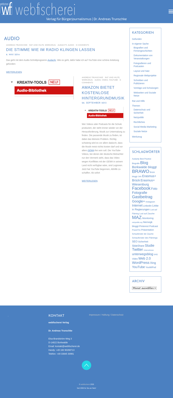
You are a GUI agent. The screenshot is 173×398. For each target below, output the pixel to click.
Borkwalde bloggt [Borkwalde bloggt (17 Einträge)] (144, 167)
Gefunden (137, 39)
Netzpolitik (139, 117)
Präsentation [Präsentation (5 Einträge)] (147, 230)
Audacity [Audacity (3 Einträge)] (135, 159)
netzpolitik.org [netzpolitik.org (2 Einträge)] (137, 222)
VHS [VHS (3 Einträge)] (156, 254)
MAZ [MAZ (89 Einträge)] (137, 217)
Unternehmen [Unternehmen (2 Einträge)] (149, 250)
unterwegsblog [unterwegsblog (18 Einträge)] (142, 254)
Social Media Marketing (145, 127)
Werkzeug (50, 45)
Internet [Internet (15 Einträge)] (137, 205)
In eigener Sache (140, 43)
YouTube (113, 80)
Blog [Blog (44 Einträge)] (144, 162)
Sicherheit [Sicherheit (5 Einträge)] (143, 241)
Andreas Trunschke (16, 45)
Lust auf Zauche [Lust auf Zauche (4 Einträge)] (146, 213)
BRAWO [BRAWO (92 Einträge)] (140, 171)
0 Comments (82, 45)
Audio (71, 45)
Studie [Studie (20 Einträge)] (149, 245)
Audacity (62, 45)
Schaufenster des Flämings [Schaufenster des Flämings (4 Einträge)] (144, 238)
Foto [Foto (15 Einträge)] (154, 188)
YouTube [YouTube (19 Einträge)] (138, 267)
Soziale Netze (140, 131)
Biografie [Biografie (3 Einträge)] (136, 163)
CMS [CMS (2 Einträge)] (140, 176)
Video (105, 80)
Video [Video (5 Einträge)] (135, 259)
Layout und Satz (141, 71)
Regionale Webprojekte (145, 75)
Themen (136, 105)
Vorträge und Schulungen (146, 88)
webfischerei (85, 384)
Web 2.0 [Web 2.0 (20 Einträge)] (144, 258)
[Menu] (171, 11)
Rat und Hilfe (36, 45)
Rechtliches (139, 122)
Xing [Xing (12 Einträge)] (153, 262)
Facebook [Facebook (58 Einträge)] (141, 188)
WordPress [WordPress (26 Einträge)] (140, 263)
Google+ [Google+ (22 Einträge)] (138, 201)
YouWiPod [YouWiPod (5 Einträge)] (151, 267)
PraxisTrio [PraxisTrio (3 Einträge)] (136, 230)
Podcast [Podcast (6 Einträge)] (153, 226)
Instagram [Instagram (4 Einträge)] (150, 202)
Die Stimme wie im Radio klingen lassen (50, 50)
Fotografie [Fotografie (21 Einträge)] (139, 193)
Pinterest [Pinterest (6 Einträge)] (144, 226)
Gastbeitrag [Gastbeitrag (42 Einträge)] (142, 197)
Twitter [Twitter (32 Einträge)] (137, 249)
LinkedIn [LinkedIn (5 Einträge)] (147, 206)
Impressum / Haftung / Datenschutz (106, 315)
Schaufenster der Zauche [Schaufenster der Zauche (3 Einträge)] (143, 234)
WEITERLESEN (14, 72)
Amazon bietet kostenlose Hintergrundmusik (103, 92)
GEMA (91, 150)
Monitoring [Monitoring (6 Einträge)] (147, 218)
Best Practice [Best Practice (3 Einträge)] (145, 159)
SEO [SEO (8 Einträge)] (135, 241)
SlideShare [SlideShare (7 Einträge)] (138, 245)
